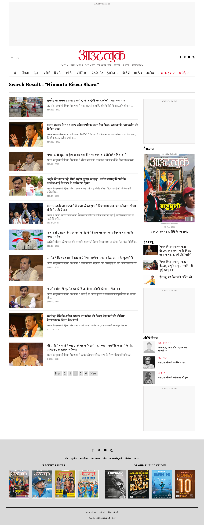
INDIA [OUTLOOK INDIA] (64, 66)
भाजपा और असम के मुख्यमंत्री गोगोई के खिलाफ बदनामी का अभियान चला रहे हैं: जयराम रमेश (90, 235)
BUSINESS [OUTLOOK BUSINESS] (76, 66)
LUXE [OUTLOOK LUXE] (117, 66)
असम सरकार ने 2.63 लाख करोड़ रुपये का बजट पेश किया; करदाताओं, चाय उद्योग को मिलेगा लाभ (92, 127)
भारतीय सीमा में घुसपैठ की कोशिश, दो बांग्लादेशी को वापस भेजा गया (83, 289)
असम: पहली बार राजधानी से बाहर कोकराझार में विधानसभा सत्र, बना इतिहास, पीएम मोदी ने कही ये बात (91, 208)
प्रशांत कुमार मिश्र (164, 343)
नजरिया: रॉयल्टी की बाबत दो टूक (173, 377)
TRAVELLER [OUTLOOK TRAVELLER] (104, 66)
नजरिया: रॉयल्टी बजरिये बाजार (172, 362)
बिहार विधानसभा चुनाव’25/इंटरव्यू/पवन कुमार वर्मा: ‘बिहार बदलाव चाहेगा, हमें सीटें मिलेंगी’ (175, 251)
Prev (57, 373)
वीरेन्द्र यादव (163, 358)
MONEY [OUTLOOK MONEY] (90, 66)
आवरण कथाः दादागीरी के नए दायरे (169, 231)
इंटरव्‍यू (148, 242)
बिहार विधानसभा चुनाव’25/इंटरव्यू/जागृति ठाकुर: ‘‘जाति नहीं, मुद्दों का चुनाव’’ (176, 266)
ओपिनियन (150, 338)
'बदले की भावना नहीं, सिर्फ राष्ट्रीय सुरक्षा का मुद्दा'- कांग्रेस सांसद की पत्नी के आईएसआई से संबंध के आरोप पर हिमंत (86, 181)
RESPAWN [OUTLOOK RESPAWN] (137, 66)
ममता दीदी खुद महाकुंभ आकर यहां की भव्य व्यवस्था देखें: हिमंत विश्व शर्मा (86, 155)
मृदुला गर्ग (161, 373)
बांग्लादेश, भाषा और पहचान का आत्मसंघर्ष (172, 349)
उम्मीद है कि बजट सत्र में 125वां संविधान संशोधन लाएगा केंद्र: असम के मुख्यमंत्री (90, 258)
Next (93, 373)
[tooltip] (180, 57)
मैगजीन (148, 149)
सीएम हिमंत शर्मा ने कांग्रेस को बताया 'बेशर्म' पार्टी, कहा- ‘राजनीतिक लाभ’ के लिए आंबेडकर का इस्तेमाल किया (90, 348)
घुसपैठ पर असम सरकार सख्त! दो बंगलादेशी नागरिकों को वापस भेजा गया (86, 101)
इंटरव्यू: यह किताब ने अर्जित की (175, 277)
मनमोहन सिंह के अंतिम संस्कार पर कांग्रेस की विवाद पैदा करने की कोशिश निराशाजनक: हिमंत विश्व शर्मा (86, 318)
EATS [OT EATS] (126, 66)
